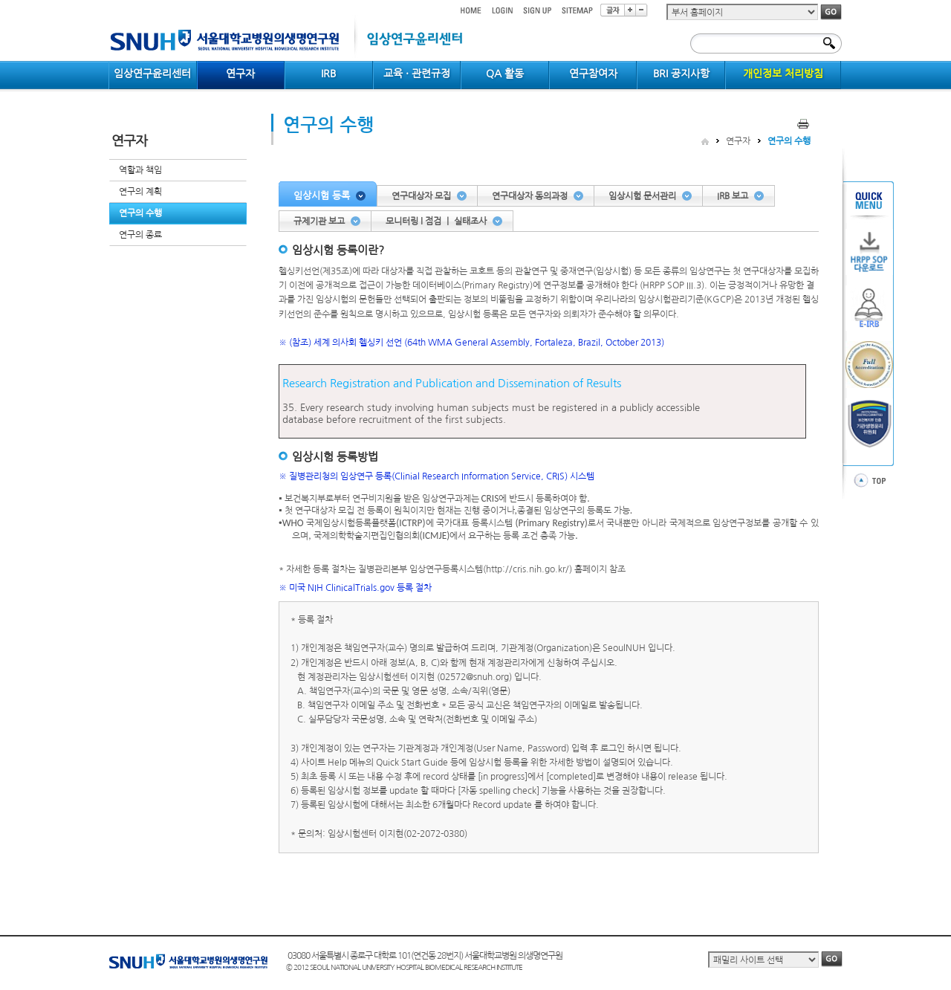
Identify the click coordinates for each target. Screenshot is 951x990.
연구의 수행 (140, 213)
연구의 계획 (140, 191)
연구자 (738, 141)
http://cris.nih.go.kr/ (527, 569)
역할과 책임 (140, 170)
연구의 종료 (140, 234)
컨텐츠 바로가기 (108, 0)
